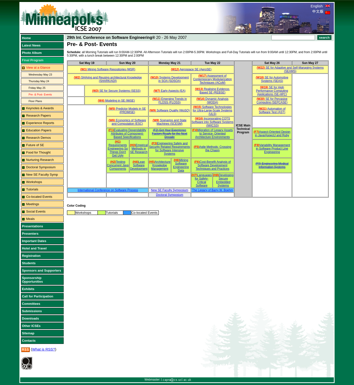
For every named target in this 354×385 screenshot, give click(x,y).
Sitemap (28, 333)
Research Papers (38, 115)
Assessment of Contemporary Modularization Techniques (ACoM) (212, 79)
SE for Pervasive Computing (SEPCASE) (272, 100)
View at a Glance (38, 67)
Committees (31, 304)
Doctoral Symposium (41, 167)
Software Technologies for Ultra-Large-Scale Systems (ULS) (212, 110)
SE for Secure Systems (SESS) (116, 90)
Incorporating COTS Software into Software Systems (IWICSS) (212, 122)
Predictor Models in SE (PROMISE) (127, 110)
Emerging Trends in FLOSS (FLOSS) (169, 100)
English (320, 6)
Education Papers (38, 130)
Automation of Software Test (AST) (272, 110)
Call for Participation (37, 296)
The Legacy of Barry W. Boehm (212, 190)
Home (26, 38)
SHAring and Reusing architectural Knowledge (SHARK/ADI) (108, 79)
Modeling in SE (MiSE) (116, 100)
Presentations (32, 226)
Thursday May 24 (39, 81)
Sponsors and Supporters (41, 270)
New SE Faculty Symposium (169, 190)
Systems (169, 153)
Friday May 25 (37, 87)
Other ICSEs (31, 326)
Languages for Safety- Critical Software (202, 180)
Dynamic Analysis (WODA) (212, 100)
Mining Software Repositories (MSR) (107, 69)
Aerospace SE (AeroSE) (191, 69)
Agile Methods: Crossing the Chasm (212, 148)
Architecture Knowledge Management (159, 165)
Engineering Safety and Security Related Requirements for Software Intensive (169, 147)
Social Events (35, 211)
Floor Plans (35, 101)
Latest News (31, 45)
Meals (30, 219)
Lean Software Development (139, 165)
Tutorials (32, 189)
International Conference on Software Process (108, 190)
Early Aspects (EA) (169, 90)
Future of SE (35, 145)
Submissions (32, 311)
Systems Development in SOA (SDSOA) (169, 79)
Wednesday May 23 (40, 74)
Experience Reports (40, 123)
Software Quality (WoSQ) (169, 110)
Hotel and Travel (34, 248)
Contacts (29, 340)
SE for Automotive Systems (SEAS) (272, 79)
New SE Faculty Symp (42, 174)
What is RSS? (43, 349)
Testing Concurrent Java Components (118, 165)
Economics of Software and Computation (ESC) (127, 122)
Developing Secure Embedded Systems (223, 180)
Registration (31, 256)
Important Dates (34, 241)
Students (29, 263)
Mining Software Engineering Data (181, 165)
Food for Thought (38, 152)
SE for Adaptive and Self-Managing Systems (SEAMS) (290, 69)
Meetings (32, 204)
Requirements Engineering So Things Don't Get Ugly (118, 148)
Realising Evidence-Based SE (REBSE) (212, 90)
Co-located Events (39, 197)
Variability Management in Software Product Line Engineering (272, 148)
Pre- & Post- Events (40, 94)
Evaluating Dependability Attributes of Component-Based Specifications (127, 133)
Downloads (30, 318)
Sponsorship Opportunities (32, 279)
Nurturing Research (40, 160)
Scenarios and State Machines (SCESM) (169, 122)
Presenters (30, 233)
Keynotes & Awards (40, 108)
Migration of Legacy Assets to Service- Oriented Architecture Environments (212, 133)
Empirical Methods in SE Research (139, 148)
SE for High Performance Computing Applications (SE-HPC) (272, 91)
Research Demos (38, 137)
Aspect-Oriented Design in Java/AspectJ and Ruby (272, 133)
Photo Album (32, 53)
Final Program (32, 60)
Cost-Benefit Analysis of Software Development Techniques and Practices (212, 165)
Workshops (34, 182)
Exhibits (28, 289)
